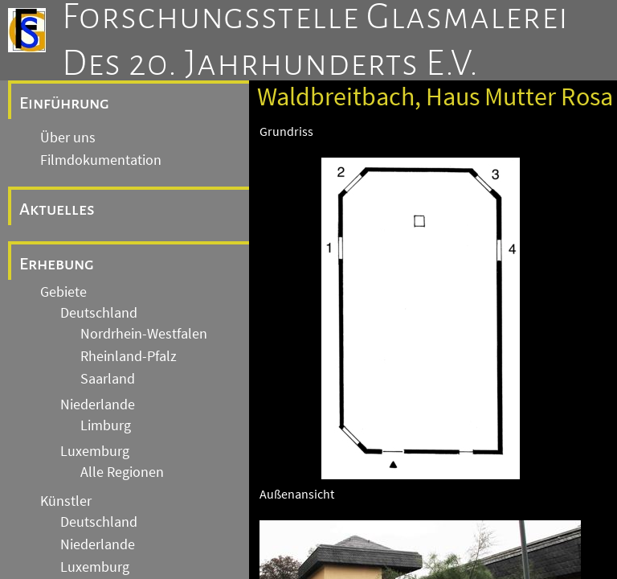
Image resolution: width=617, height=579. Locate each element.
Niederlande (97, 404)
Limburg (105, 425)
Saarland (107, 379)
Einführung (64, 103)
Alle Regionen (122, 472)
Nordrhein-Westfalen (143, 334)
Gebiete (63, 292)
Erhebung (56, 264)
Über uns (68, 137)
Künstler (66, 501)
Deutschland (98, 313)
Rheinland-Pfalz (128, 356)
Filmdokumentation (100, 160)
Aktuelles (57, 209)
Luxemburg (94, 451)
